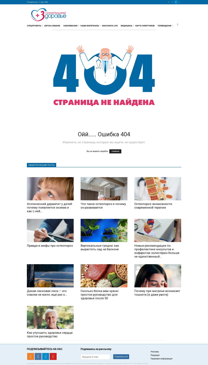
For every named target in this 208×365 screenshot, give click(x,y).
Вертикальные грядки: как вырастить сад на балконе (100, 247)
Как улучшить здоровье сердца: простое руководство (50, 334)
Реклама (155, 352)
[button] (177, 24)
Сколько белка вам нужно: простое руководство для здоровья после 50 (100, 294)
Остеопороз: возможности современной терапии (153, 205)
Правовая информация (161, 358)
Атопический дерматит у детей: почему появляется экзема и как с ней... (50, 207)
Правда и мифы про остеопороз (50, 245)
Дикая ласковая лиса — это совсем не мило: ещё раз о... (47, 292)
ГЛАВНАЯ (115, 151)
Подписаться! (121, 356)
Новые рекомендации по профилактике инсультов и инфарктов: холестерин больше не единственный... (156, 251)
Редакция (155, 355)
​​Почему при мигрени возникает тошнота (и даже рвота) (157, 292)
